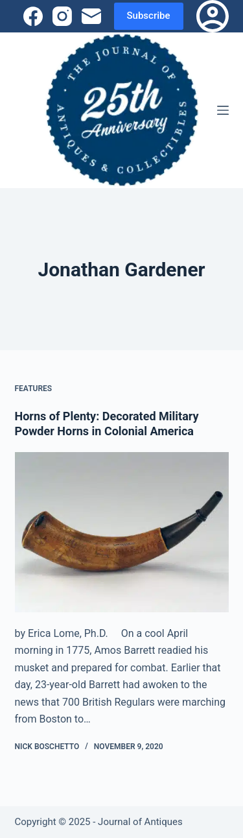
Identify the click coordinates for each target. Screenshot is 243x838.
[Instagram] (62, 16)
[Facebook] (33, 16)
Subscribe (148, 15)
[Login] (212, 16)
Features (33, 388)
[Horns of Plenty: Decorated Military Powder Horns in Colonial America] (122, 532)
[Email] (91, 16)
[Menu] (223, 110)
